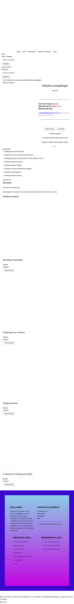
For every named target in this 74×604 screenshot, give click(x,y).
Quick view (5, 256)
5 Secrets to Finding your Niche (17, 474)
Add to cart (49, 129)
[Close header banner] (2, 593)
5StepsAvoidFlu (10, 403)
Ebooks (23, 80)
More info (3, 602)
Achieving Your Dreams (14, 332)
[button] (9, 270)
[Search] (37, 60)
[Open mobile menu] (3, 54)
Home (5, 80)
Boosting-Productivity (13, 260)
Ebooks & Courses (14, 80)
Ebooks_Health (63, 142)
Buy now (61, 129)
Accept (10, 602)
